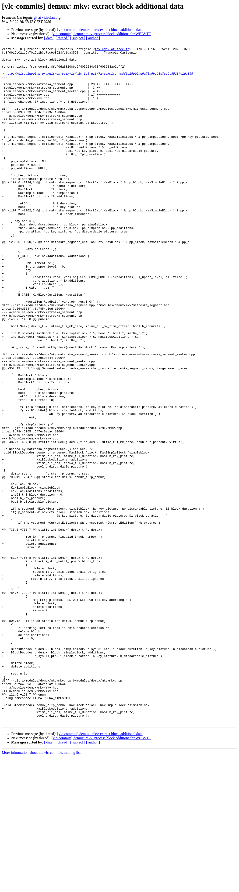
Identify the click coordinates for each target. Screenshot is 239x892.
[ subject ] (77, 38)
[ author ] (93, 38)
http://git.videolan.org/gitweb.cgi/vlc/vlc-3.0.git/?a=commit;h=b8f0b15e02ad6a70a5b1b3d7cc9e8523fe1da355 (99, 79)
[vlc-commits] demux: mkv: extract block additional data (99, 30)
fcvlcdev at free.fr (112, 49)
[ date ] (49, 38)
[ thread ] (62, 38)
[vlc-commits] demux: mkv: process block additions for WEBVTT (101, 34)
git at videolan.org (47, 17)
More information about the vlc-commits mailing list (41, 888)
